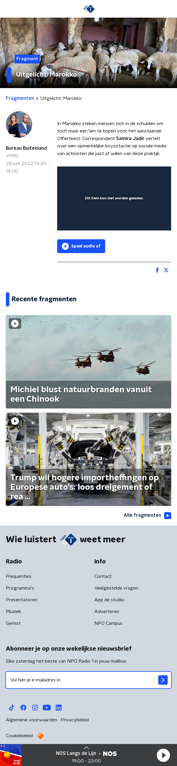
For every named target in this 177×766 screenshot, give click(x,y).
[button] (163, 755)
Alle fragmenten (147, 515)
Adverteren (106, 611)
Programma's (20, 588)
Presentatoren (22, 599)
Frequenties (18, 576)
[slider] (113, 220)
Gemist (13, 623)
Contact (103, 576)
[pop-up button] (139, 174)
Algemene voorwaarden (31, 720)
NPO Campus (108, 623)
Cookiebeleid (19, 735)
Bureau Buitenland (26, 148)
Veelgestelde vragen (116, 588)
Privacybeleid (75, 720)
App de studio (109, 599)
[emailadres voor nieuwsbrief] (88, 680)
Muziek (13, 611)
